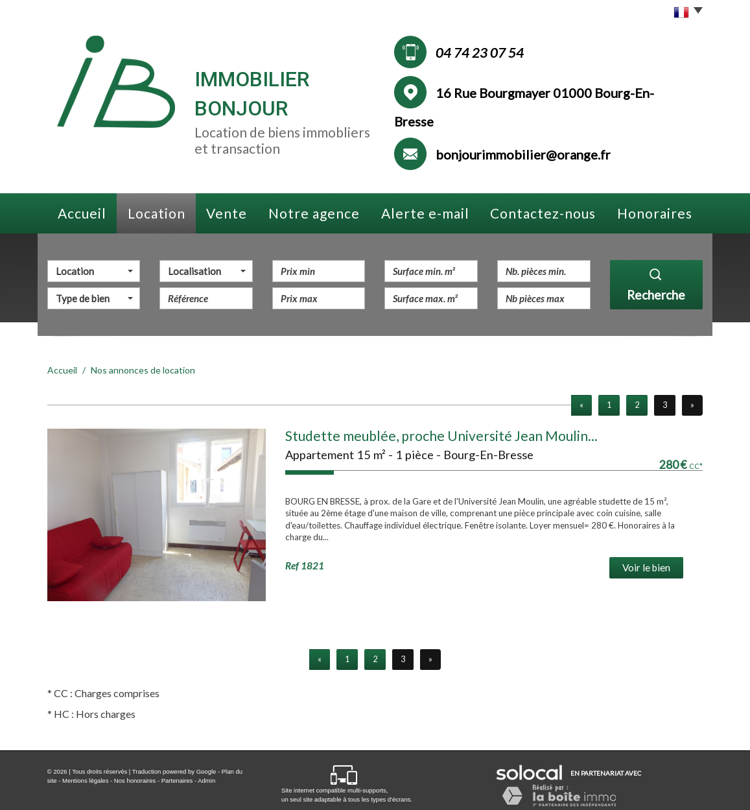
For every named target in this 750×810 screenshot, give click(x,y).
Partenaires (177, 780)
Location (156, 213)
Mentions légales (85, 780)
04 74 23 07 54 (480, 52)
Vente (226, 213)
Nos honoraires (135, 780)
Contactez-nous (543, 213)
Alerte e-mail (425, 213)
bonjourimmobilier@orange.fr (523, 154)
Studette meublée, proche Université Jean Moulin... (441, 435)
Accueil (82, 213)
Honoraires (654, 213)
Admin (206, 780)
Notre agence (314, 213)
